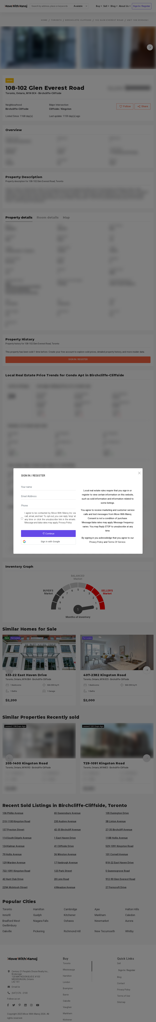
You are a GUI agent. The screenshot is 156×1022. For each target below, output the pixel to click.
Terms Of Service (116, 542)
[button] (48, 541)
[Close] (139, 473)
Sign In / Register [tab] (33, 475)
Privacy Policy (65, 522)
